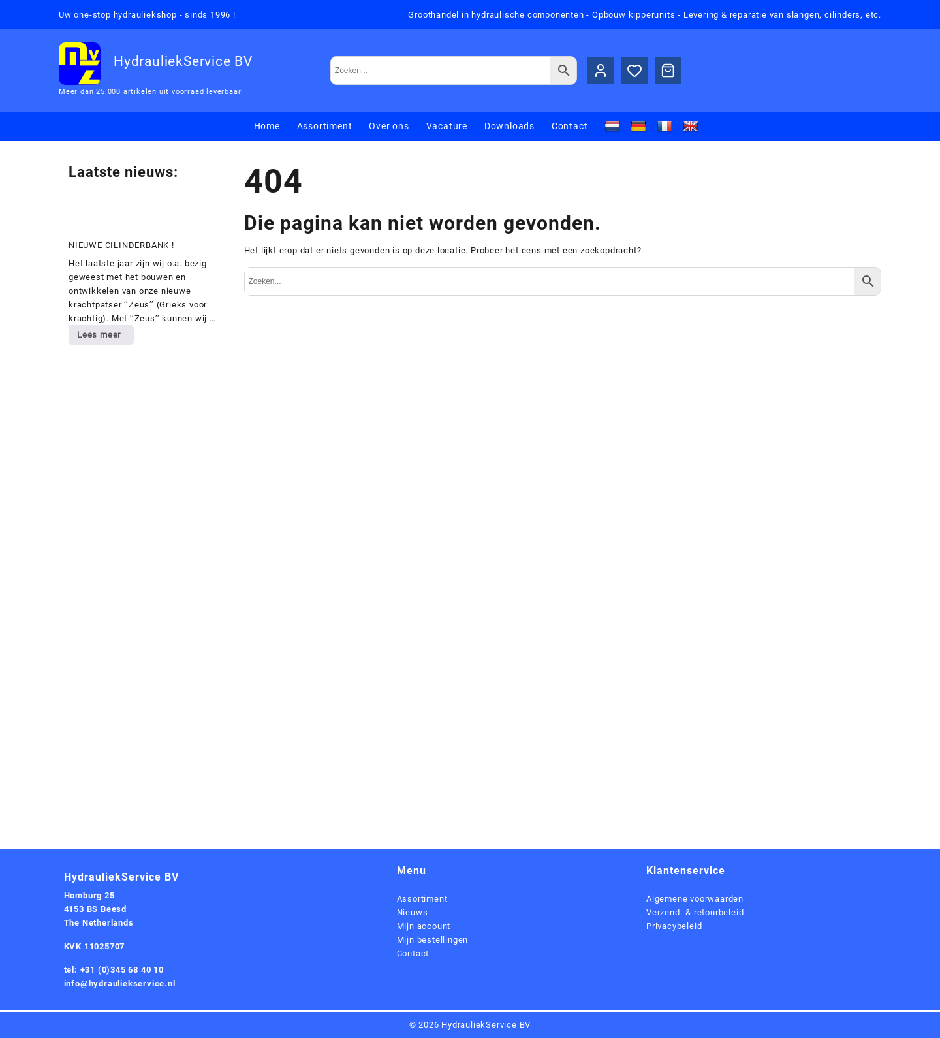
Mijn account (424, 926)
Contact (413, 953)
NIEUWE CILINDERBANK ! (121, 245)
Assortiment (422, 899)
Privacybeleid (674, 926)
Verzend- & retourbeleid (695, 912)
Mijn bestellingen (433, 940)
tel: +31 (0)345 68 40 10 (114, 970)
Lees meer (105, 337)
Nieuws (412, 912)
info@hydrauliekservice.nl (120, 983)
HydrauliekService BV (183, 61)
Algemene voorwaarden (695, 899)
